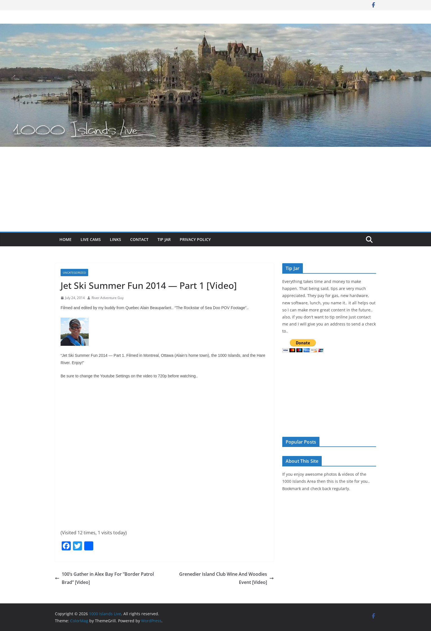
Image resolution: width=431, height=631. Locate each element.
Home (65, 239)
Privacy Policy (195, 239)
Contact (139, 239)
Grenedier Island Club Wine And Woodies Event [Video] (226, 578)
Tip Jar (164, 239)
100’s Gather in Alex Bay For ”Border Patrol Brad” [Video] (104, 578)
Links (115, 239)
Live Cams (91, 239)
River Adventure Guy (108, 297)
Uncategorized (74, 272)
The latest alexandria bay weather (324, 425)
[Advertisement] (215, 189)
